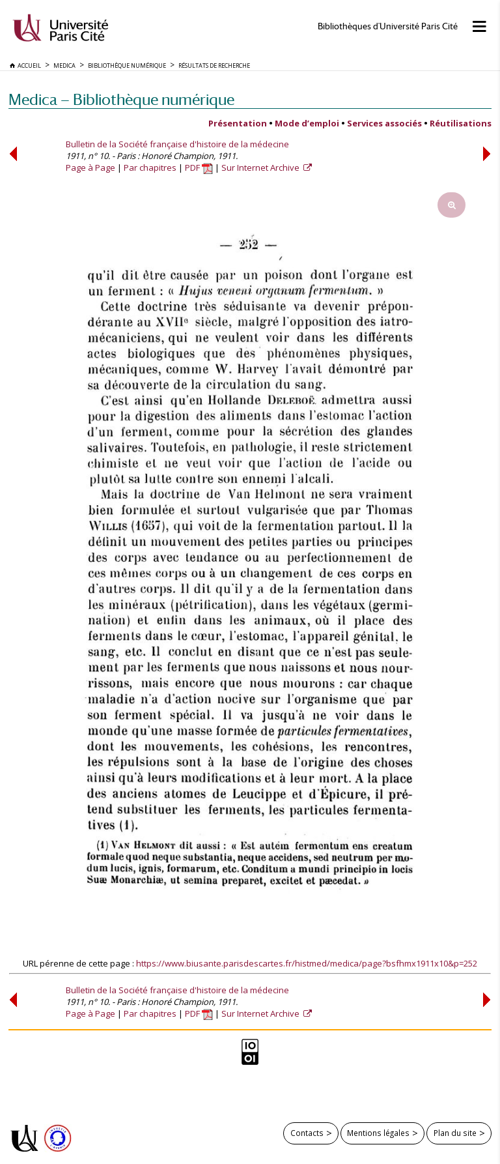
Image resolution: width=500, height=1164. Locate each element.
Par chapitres (150, 167)
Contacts (307, 1133)
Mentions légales (378, 1133)
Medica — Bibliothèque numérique (121, 99)
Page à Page (90, 167)
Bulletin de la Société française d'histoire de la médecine (177, 144)
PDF (199, 167)
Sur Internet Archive (261, 167)
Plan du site (455, 1133)
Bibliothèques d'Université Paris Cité (388, 26)
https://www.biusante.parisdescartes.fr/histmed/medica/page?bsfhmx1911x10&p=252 (306, 963)
